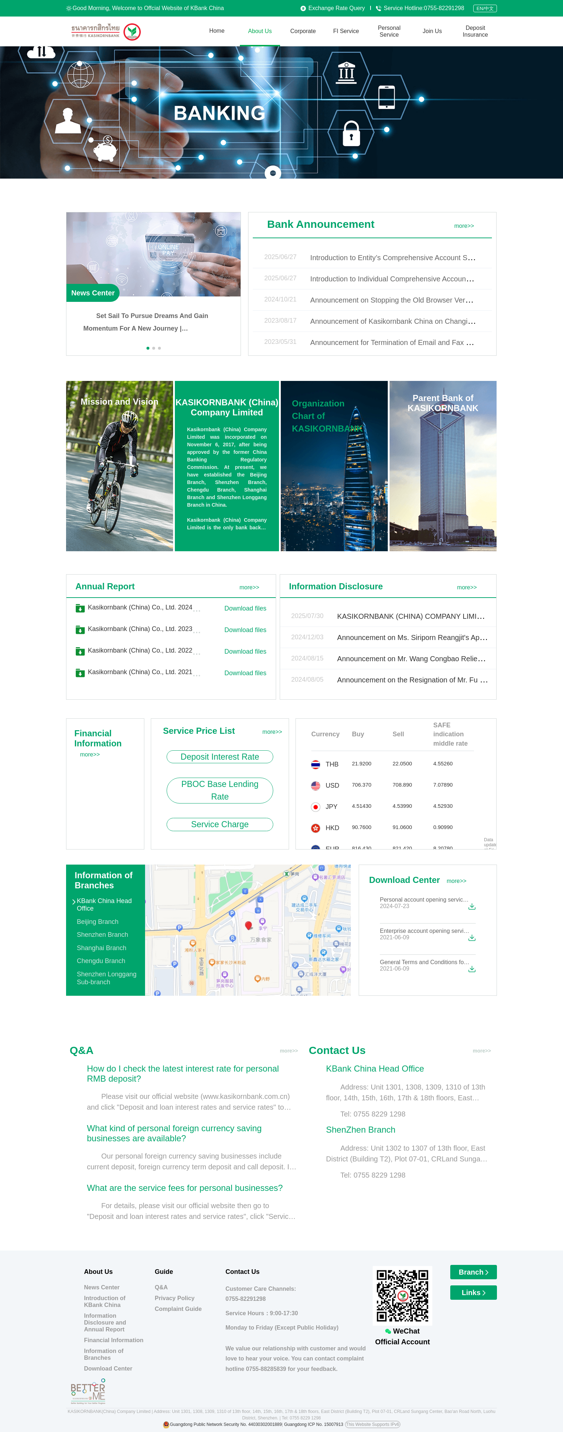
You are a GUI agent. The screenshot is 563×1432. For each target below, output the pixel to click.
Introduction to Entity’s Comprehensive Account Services (400, 258)
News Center (93, 293)
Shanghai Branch (101, 948)
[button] (147, 348)
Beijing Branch (97, 921)
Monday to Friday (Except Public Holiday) (282, 1328)
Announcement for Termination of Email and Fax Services (401, 342)
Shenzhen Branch (102, 934)
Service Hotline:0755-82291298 (420, 8)
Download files (245, 608)
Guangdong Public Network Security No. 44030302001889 (226, 1424)
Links (473, 1293)
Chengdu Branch (101, 960)
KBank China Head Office (104, 904)
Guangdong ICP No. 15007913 (313, 1424)
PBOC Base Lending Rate (220, 790)
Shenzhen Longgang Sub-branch (106, 978)
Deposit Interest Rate (220, 756)
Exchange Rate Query (333, 8)
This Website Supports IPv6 (372, 1424)
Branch (473, 1272)
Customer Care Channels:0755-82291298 (260, 1294)
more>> (464, 226)
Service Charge (220, 824)
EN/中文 (485, 8)
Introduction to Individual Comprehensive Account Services (403, 279)
